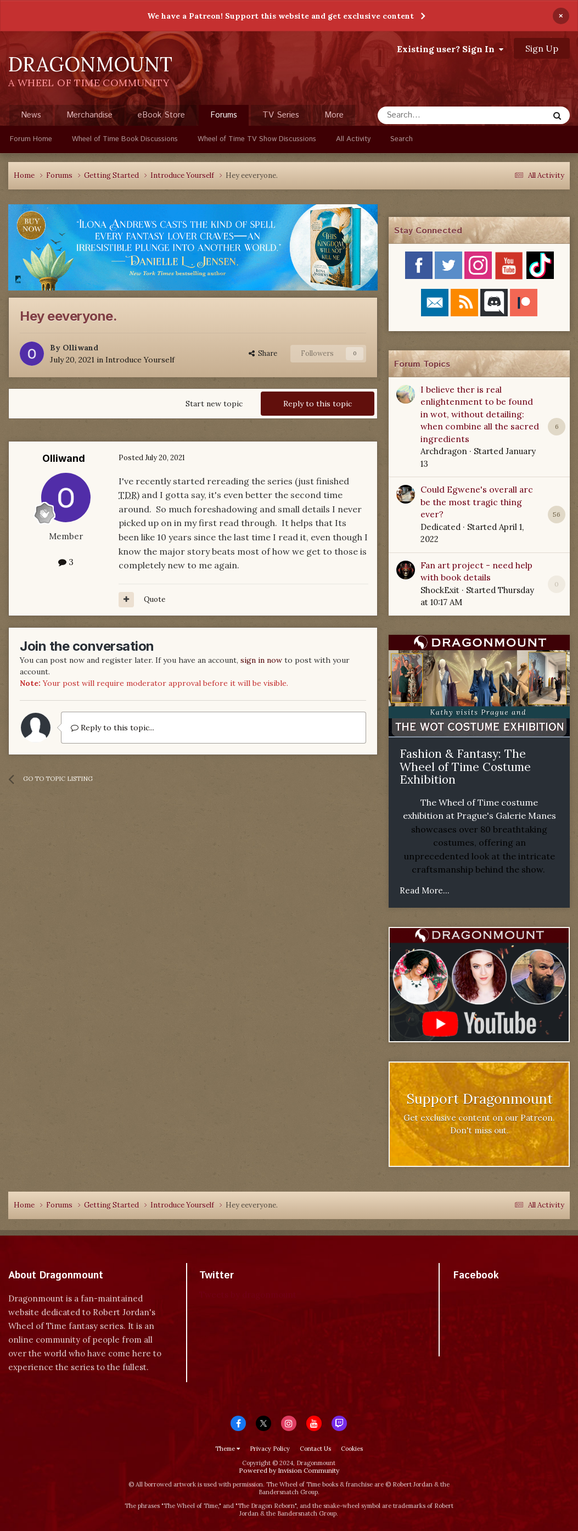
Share (263, 353)
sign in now (261, 660)
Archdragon (443, 451)
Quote (154, 599)
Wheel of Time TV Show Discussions (257, 139)
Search (401, 139)
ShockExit (439, 590)
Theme (227, 1448)
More (334, 115)
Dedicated (440, 527)
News (31, 115)
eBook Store (161, 115)
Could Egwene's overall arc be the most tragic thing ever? (476, 501)
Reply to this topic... (112, 728)
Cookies (352, 1448)
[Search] (435, 115)
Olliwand (80, 348)
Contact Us (315, 1448)
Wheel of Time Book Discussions (125, 139)
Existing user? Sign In (450, 48)
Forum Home (31, 139)
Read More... (425, 890)
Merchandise (89, 115)
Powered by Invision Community (289, 1470)
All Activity (353, 139)
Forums (223, 117)
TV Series (280, 115)
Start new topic (214, 404)
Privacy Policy (270, 1448)
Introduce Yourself (140, 360)
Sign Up (541, 48)
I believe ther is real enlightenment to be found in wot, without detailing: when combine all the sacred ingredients (479, 414)
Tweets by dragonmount (247, 1294)
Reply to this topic (317, 404)
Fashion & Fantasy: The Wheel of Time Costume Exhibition (465, 766)
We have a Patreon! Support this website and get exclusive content (280, 16)
